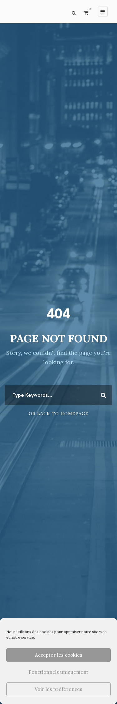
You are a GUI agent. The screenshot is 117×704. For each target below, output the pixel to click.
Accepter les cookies (58, 655)
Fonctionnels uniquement (58, 672)
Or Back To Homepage (59, 413)
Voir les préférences (58, 689)
